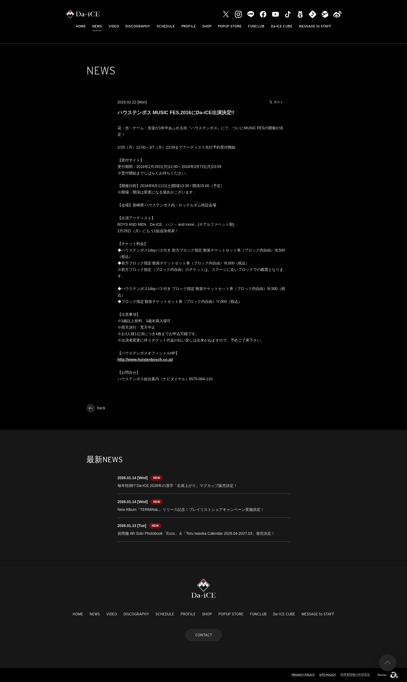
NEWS (97, 26)
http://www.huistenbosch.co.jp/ (145, 359)
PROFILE (188, 26)
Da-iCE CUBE (281, 26)
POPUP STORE (230, 26)
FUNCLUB (256, 26)
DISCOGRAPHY (137, 26)
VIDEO (113, 26)
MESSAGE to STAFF (315, 26)
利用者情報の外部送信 (355, 674)
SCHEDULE (166, 26)
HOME (81, 26)
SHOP (206, 26)
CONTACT (203, 635)
